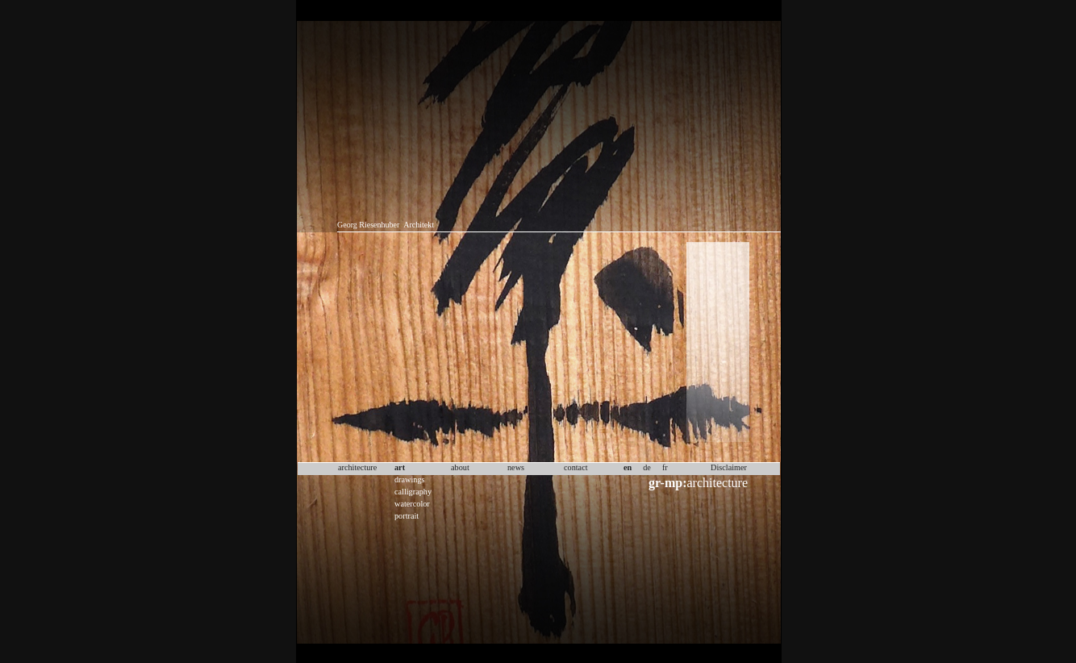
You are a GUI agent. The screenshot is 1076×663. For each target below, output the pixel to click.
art (399, 467)
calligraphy (413, 491)
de (647, 467)
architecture (698, 483)
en (627, 467)
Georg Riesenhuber (368, 224)
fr (665, 467)
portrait (406, 515)
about (460, 467)
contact (576, 467)
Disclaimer (729, 467)
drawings (409, 479)
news (515, 467)
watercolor (412, 503)
